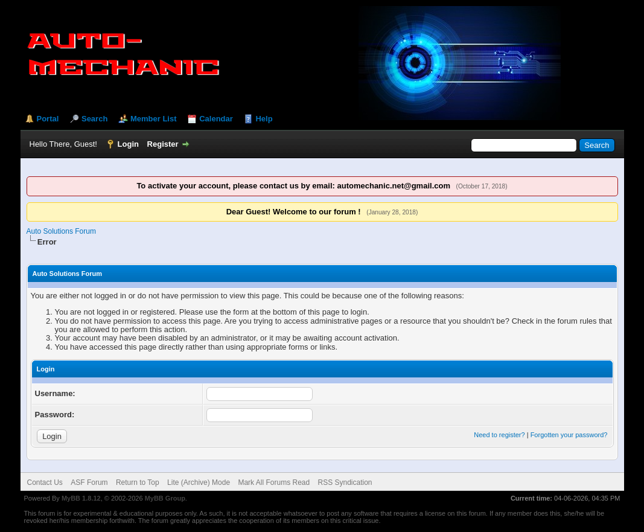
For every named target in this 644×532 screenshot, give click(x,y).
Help (263, 118)
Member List (153, 118)
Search (94, 118)
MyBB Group (165, 498)
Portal (48, 118)
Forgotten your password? (569, 434)
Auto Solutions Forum (61, 231)
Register (163, 144)
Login (128, 144)
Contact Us (45, 482)
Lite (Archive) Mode (198, 482)
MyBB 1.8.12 (81, 498)
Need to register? (499, 434)
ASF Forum (89, 482)
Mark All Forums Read (274, 482)
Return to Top (137, 482)
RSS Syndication (345, 482)
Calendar (216, 118)
